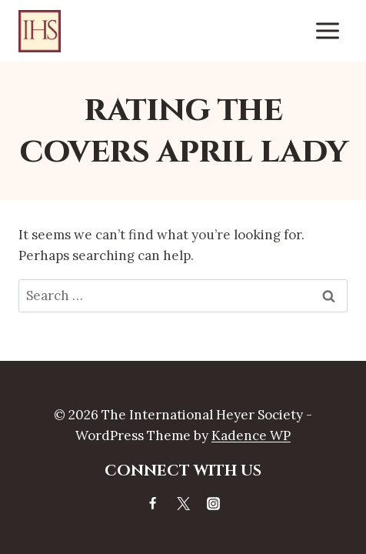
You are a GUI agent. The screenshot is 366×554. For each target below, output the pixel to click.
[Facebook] (153, 503)
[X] (183, 503)
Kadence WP (251, 435)
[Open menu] (327, 30)
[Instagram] (213, 503)
